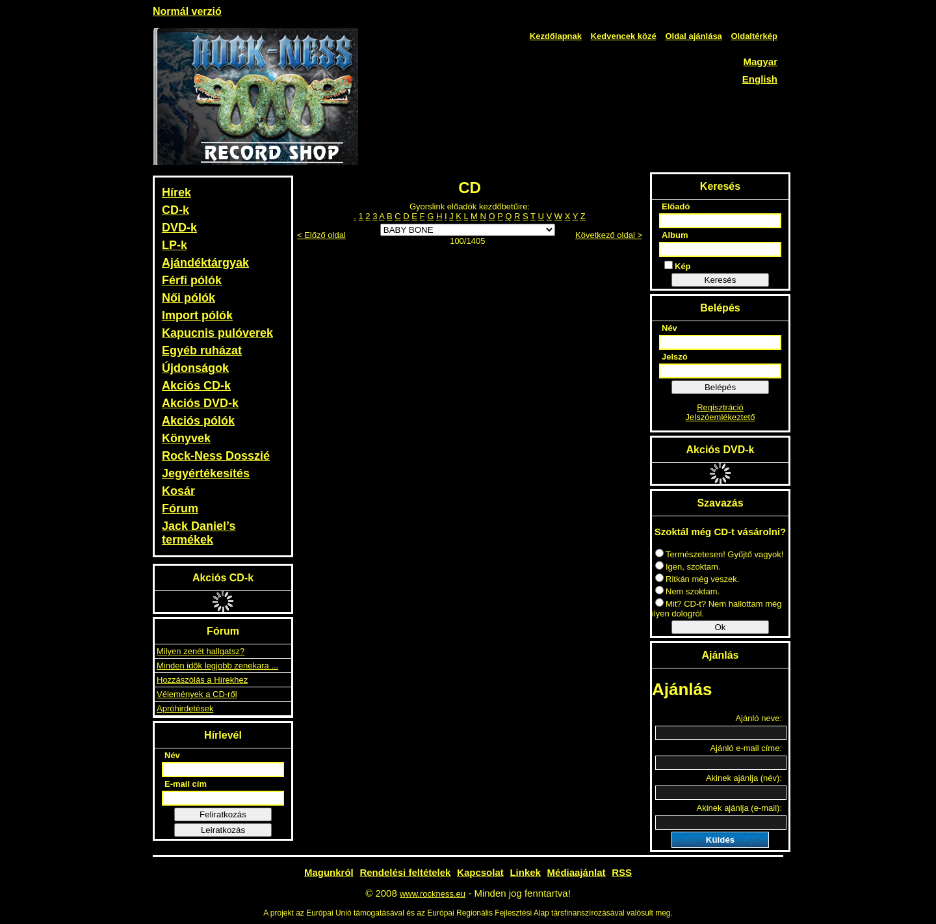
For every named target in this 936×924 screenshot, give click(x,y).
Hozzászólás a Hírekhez (202, 680)
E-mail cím (185, 784)
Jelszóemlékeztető (720, 417)
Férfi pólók (192, 280)
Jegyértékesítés (206, 473)
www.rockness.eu (432, 894)
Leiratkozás (223, 830)
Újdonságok (195, 368)
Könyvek (186, 438)
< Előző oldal (321, 235)
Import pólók (197, 315)
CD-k (175, 210)
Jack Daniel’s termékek (198, 533)
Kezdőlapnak (556, 36)
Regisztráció (720, 407)
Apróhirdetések (185, 708)
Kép (677, 266)
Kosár (178, 490)
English (759, 79)
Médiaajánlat (576, 872)
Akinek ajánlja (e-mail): (740, 808)
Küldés (720, 840)
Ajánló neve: (758, 718)
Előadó (676, 206)
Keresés (720, 280)
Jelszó (675, 357)
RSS (622, 872)
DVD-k (179, 227)
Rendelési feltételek (404, 872)
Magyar (760, 61)
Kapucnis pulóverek (217, 332)
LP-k (174, 245)
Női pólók (188, 297)
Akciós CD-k (196, 385)
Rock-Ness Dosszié (216, 455)
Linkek (525, 872)
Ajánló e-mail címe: (746, 748)
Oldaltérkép (754, 36)
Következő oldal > (608, 235)
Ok (719, 627)
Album (675, 235)
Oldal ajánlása (693, 36)
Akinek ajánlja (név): (744, 778)
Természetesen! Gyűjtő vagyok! (719, 554)
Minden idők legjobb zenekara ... (217, 665)
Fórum (180, 508)
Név (172, 755)
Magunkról (329, 872)
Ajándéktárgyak (205, 262)
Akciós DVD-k (200, 403)
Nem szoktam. (687, 591)
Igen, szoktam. (688, 567)
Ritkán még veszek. (697, 579)
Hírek (176, 192)
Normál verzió (187, 11)
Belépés (720, 387)
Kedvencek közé (623, 36)
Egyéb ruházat (202, 350)
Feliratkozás (223, 814)
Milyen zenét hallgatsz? (200, 651)
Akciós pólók (198, 420)
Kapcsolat (480, 872)
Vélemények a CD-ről (197, 694)
